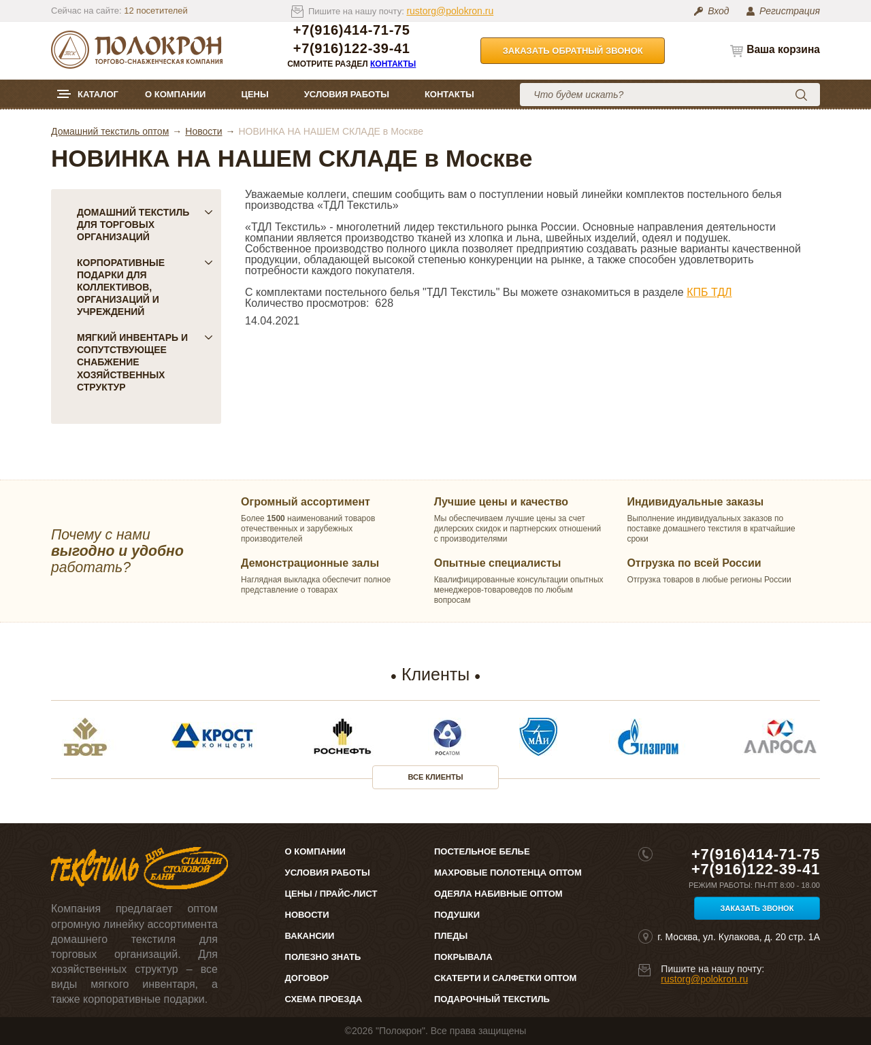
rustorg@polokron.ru (449, 10)
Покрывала (463, 956)
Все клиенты (435, 777)
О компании (175, 94)
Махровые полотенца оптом (508, 872)
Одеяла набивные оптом (498, 893)
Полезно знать (323, 956)
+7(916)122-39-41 (351, 49)
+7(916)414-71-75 (351, 30)
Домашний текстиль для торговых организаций (145, 224)
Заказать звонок (757, 908)
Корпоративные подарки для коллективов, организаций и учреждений (145, 287)
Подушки (457, 914)
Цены (254, 94)
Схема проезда (323, 999)
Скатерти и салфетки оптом (505, 978)
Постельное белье (482, 851)
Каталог (98, 94)
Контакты (393, 64)
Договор (307, 978)
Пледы (450, 935)
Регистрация (789, 11)
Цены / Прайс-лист (331, 893)
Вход (718, 11)
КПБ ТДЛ (709, 292)
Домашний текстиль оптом (110, 131)
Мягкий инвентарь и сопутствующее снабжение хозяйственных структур (145, 362)
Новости (203, 131)
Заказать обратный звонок (573, 51)
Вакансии (310, 935)
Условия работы (346, 94)
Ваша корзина (783, 49)
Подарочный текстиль (492, 999)
